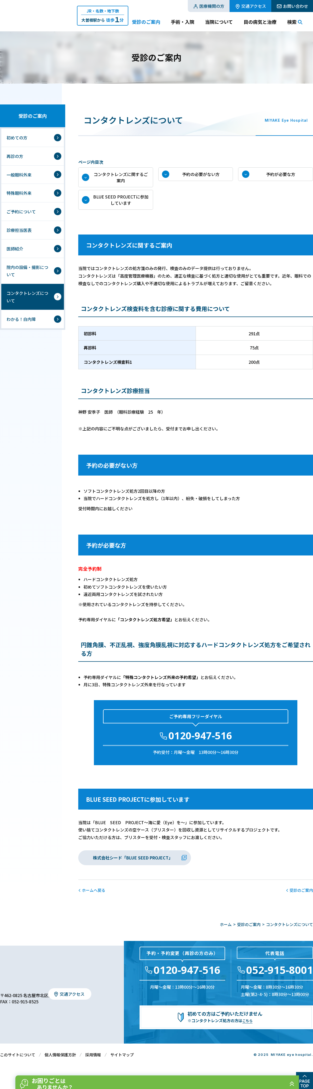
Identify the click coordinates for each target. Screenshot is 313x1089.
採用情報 (93, 1064)
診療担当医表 (19, 230)
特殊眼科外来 (19, 193)
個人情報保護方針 (60, 1064)
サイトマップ (122, 1064)
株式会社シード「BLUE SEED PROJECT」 (133, 867)
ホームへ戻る (93, 899)
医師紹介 (15, 248)
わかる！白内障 (21, 319)
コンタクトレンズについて (27, 297)
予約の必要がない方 (201, 176)
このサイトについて (17, 1064)
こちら (248, 1030)
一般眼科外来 (19, 175)
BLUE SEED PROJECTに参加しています (120, 207)
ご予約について (21, 211)
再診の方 (15, 156)
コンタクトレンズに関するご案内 (121, 179)
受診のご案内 (33, 115)
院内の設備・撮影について (27, 271)
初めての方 (17, 137)
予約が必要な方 (281, 176)
